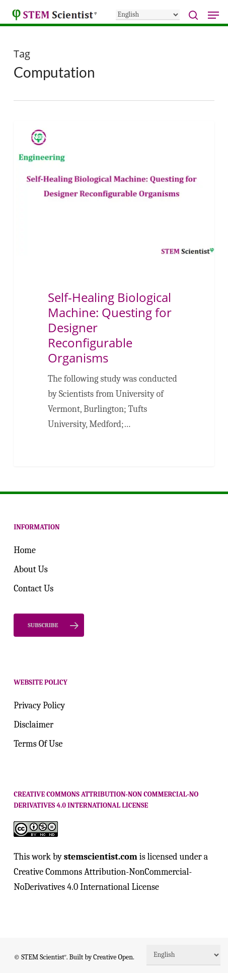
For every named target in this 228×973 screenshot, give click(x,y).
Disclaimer (33, 724)
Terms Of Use (38, 744)
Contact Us (33, 588)
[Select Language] (148, 15)
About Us (31, 569)
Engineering (48, 137)
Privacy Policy (39, 705)
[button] (213, 15)
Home (25, 550)
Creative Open (113, 957)
